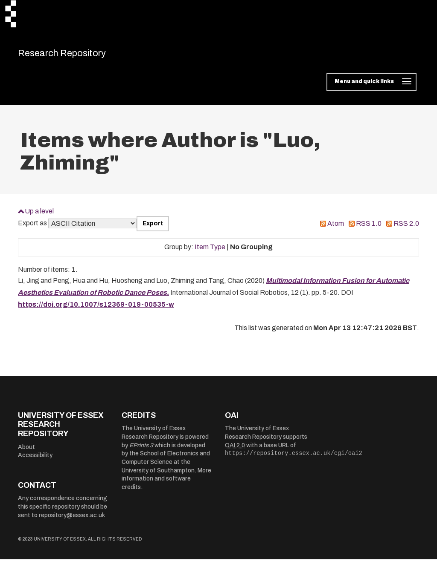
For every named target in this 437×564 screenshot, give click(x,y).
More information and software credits (166, 483)
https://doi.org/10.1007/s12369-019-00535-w (96, 309)
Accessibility (35, 460)
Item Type (210, 251)
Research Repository (78, 55)
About (26, 451)
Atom (335, 228)
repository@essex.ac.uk (72, 519)
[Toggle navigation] (371, 87)
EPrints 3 (141, 449)
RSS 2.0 (406, 228)
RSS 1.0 (369, 228)
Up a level (39, 215)
